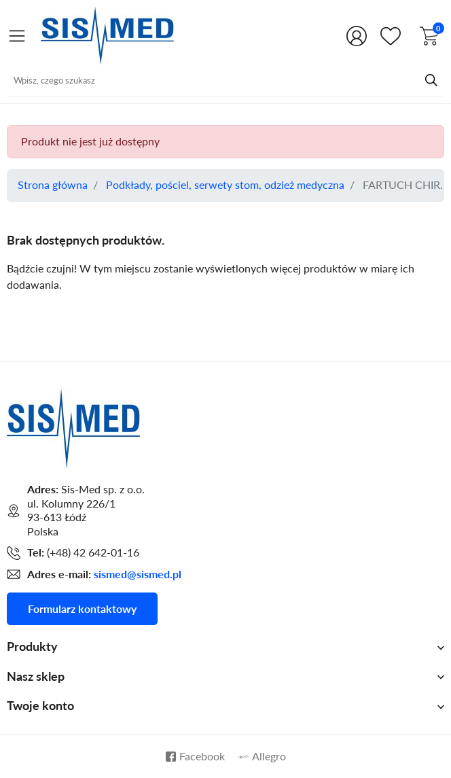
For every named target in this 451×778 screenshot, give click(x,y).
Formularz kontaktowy (82, 608)
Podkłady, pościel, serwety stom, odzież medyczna (225, 185)
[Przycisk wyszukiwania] (431, 80)
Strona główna (53, 185)
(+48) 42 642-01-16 (93, 552)
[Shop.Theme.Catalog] (393, 36)
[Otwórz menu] (17, 35)
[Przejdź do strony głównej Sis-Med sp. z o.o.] (107, 34)
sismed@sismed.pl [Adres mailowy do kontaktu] (137, 574)
